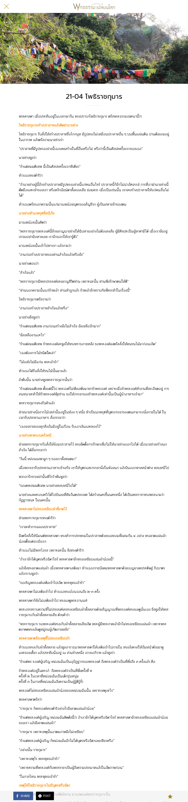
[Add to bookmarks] (170, 796)
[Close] (6, 6)
